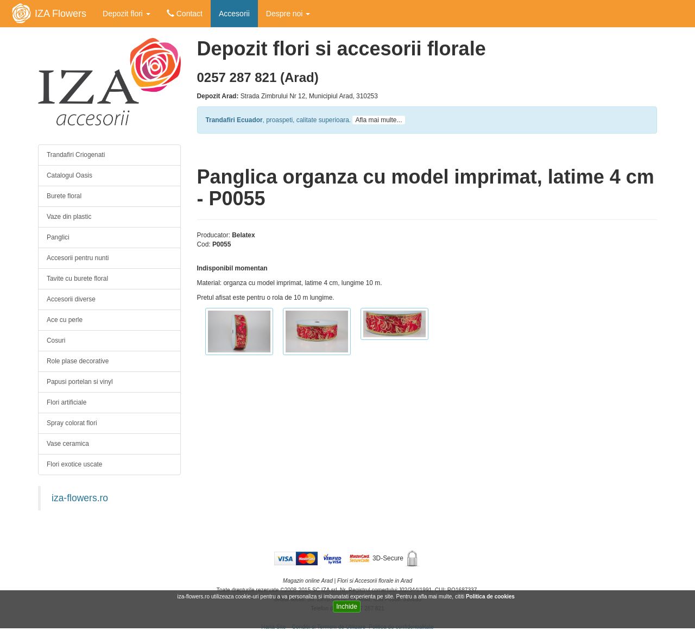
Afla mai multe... (378, 120)
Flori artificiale (66, 402)
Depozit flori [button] (126, 13)
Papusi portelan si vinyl (80, 382)
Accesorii (234, 13)
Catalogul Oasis (69, 175)
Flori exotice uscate (74, 464)
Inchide (346, 606)
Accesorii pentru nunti (78, 258)
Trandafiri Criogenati (76, 155)
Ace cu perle (65, 320)
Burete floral (64, 196)
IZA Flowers (60, 13)
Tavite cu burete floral (77, 278)
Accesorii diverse (71, 299)
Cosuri (56, 340)
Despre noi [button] (288, 13)
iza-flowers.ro (80, 498)
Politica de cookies (491, 597)
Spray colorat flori (72, 423)
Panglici (58, 237)
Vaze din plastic (69, 216)
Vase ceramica (68, 443)
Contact (185, 13)
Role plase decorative (78, 361)
